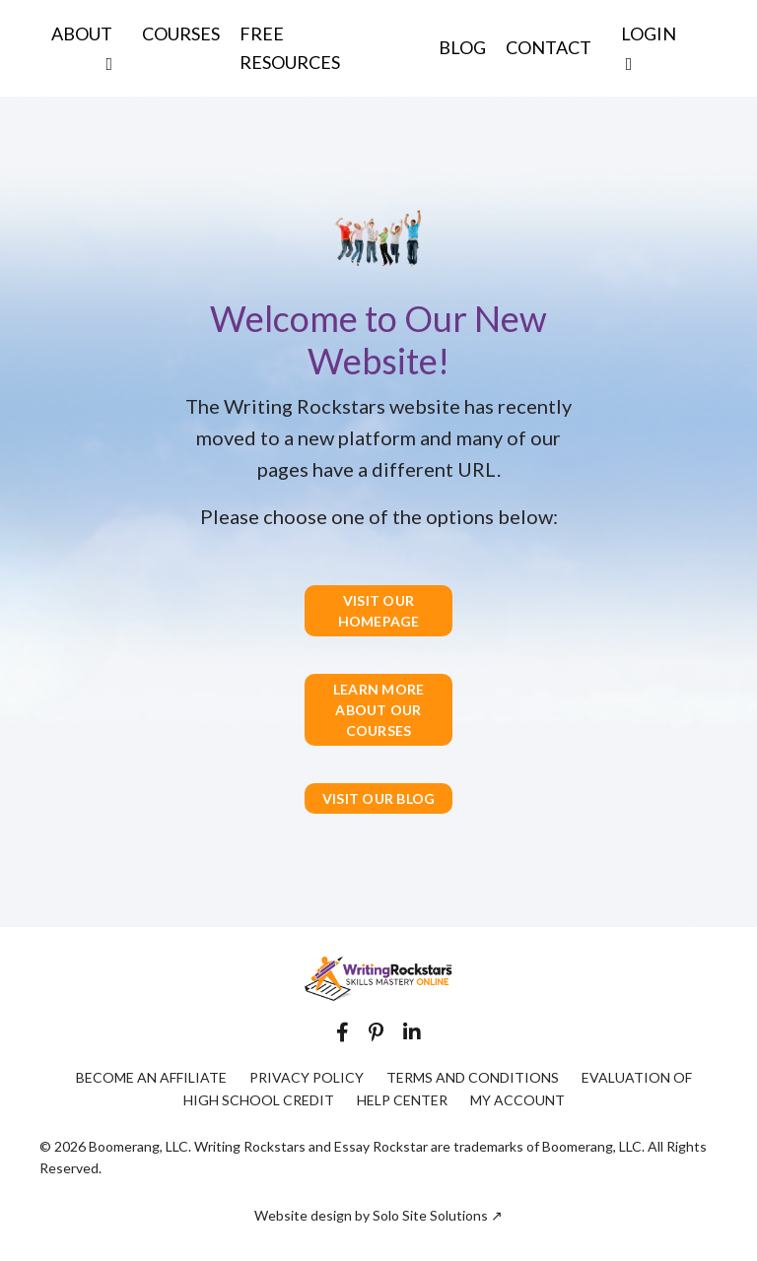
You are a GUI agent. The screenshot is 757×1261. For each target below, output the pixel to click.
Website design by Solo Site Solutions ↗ (378, 1215)
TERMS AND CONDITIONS (472, 1077)
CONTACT (548, 47)
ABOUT (81, 48)
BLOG (462, 47)
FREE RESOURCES (290, 48)
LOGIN (648, 48)
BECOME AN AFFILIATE (151, 1077)
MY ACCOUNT (517, 1100)
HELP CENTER (402, 1100)
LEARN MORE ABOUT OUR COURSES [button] (379, 710)
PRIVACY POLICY (306, 1077)
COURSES (181, 33)
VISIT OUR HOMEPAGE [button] (379, 611)
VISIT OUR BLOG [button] (379, 798)
